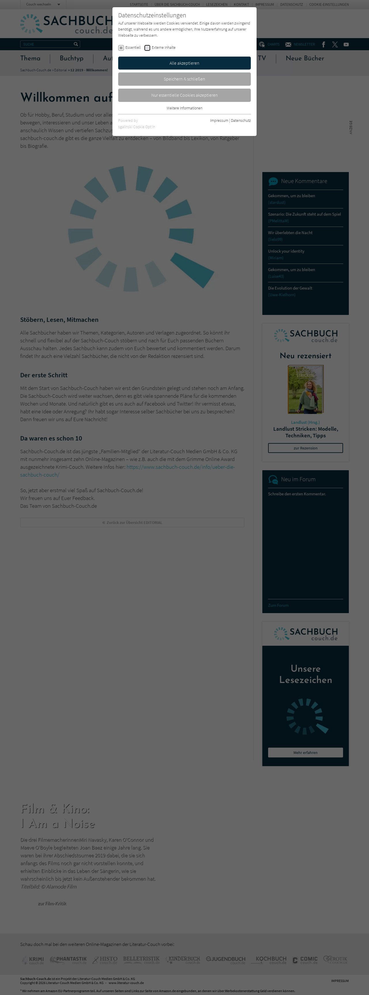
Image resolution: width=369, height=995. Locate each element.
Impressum (219, 120)
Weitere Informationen (184, 108)
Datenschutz (241, 120)
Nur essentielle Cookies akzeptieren (184, 95)
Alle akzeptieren (184, 63)
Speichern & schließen (184, 79)
